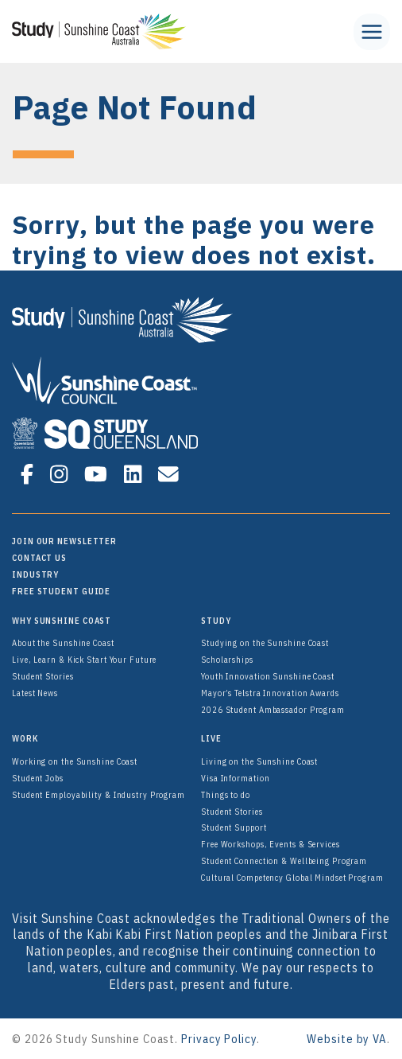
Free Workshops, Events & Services (270, 844)
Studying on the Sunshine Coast (265, 642)
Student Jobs (38, 778)
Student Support (234, 827)
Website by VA (347, 1038)
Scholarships (227, 659)
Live (211, 738)
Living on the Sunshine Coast (259, 761)
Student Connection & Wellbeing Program (284, 860)
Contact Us (39, 557)
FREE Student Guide (61, 591)
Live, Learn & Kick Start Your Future (84, 659)
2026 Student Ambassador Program (273, 709)
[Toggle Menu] (372, 32)
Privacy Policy (219, 1038)
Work (25, 738)
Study (216, 620)
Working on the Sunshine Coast (74, 761)
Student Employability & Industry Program (98, 794)
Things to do (225, 794)
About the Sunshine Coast (63, 642)
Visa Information (235, 778)
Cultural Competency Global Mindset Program (292, 877)
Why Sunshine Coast (61, 620)
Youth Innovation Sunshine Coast (267, 676)
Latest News (35, 693)
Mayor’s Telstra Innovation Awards (270, 693)
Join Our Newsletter (64, 541)
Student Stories (43, 676)
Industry (35, 574)
